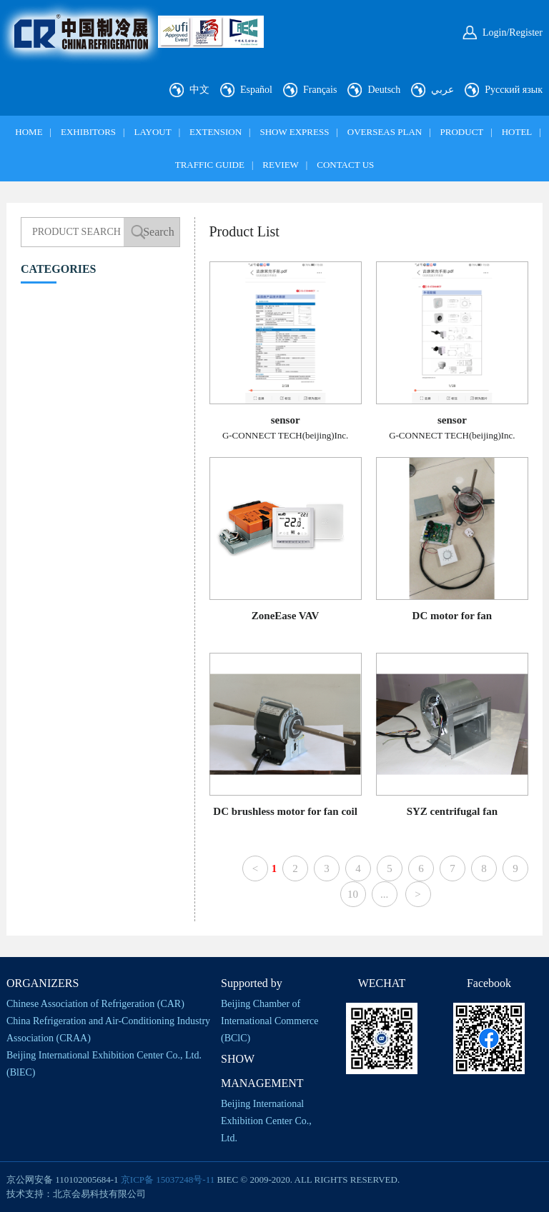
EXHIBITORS (88, 131)
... (384, 894)
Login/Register (513, 32)
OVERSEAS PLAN (384, 131)
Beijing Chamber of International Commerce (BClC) (269, 1020)
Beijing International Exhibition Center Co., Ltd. (266, 1120)
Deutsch (383, 89)
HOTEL (517, 131)
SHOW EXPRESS (294, 131)
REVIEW (280, 164)
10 (352, 894)
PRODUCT (462, 131)
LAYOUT (152, 131)
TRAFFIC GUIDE (209, 164)
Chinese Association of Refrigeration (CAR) (95, 1003)
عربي (442, 89)
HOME (28, 131)
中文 (199, 89)
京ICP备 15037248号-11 (167, 1179)
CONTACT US (345, 164)
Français (320, 89)
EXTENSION (215, 131)
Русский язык (514, 89)
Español (256, 89)
